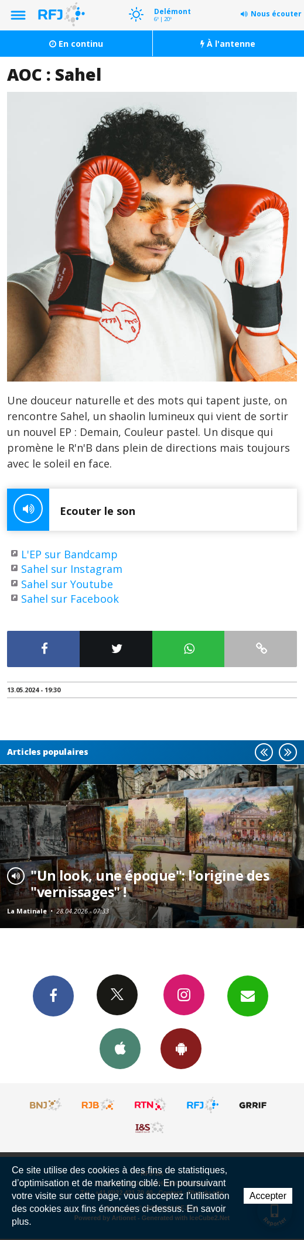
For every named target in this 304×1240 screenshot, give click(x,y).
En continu (76, 43)
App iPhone (120, 1048)
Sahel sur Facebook (70, 599)
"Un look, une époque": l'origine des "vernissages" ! (149, 883)
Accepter (268, 1196)
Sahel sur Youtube (67, 584)
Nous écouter (276, 14)
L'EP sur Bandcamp (69, 554)
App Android (180, 1048)
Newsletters (247, 995)
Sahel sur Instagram (71, 569)
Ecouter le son (71, 510)
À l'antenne (227, 43)
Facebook (53, 995)
